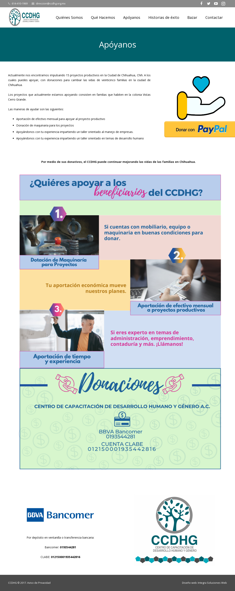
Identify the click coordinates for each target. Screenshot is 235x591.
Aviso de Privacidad (39, 583)
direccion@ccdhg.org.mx (51, 3)
